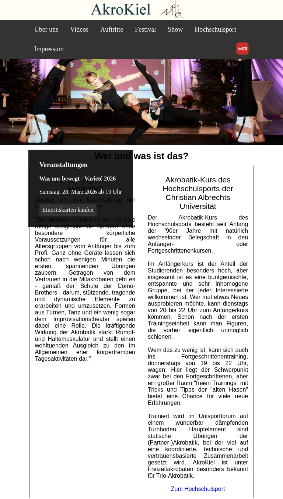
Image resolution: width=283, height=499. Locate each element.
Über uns (46, 29)
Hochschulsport (215, 29)
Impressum (49, 49)
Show (175, 29)
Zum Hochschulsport (198, 489)
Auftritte (111, 29)
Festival (145, 29)
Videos (79, 29)
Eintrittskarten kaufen (68, 210)
